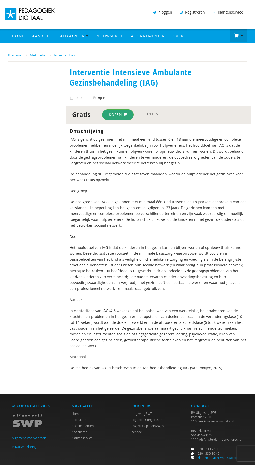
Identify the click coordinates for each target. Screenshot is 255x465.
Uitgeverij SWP (141, 413)
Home (18, 35)
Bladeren (16, 55)
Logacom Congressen (146, 420)
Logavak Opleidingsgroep (149, 426)
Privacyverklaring (24, 447)
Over (178, 35)
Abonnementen (148, 35)
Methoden (39, 55)
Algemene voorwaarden (29, 438)
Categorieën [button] (73, 35)
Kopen (118, 114)
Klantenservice (228, 12)
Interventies (64, 55)
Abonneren (79, 432)
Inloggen (162, 12)
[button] (238, 35)
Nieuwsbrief (109, 35)
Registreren (192, 12)
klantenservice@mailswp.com (218, 458)
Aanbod (41, 35)
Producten (79, 420)
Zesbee (136, 432)
